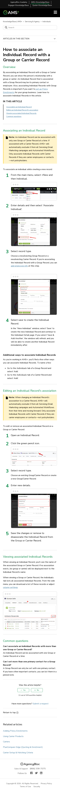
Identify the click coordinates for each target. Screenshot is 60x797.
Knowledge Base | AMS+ (12, 21)
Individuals (46, 21)
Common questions (13, 116)
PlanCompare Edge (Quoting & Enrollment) (23, 747)
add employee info (19, 265)
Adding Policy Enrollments (15, 730)
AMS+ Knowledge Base (40, 2)
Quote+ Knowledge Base (42, 5)
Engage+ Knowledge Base (18, 5)
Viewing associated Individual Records (21, 113)
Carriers (6, 741)
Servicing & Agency (32, 21)
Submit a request (40, 703)
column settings (10, 587)
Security (36, 786)
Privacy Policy (46, 783)
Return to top (10, 712)
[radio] (23, 690)
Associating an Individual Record (19, 107)
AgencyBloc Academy (18, 2)
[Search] (30, 27)
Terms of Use (25, 786)
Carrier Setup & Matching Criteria (18, 752)
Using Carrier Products (13, 736)
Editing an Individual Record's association (22, 110)
